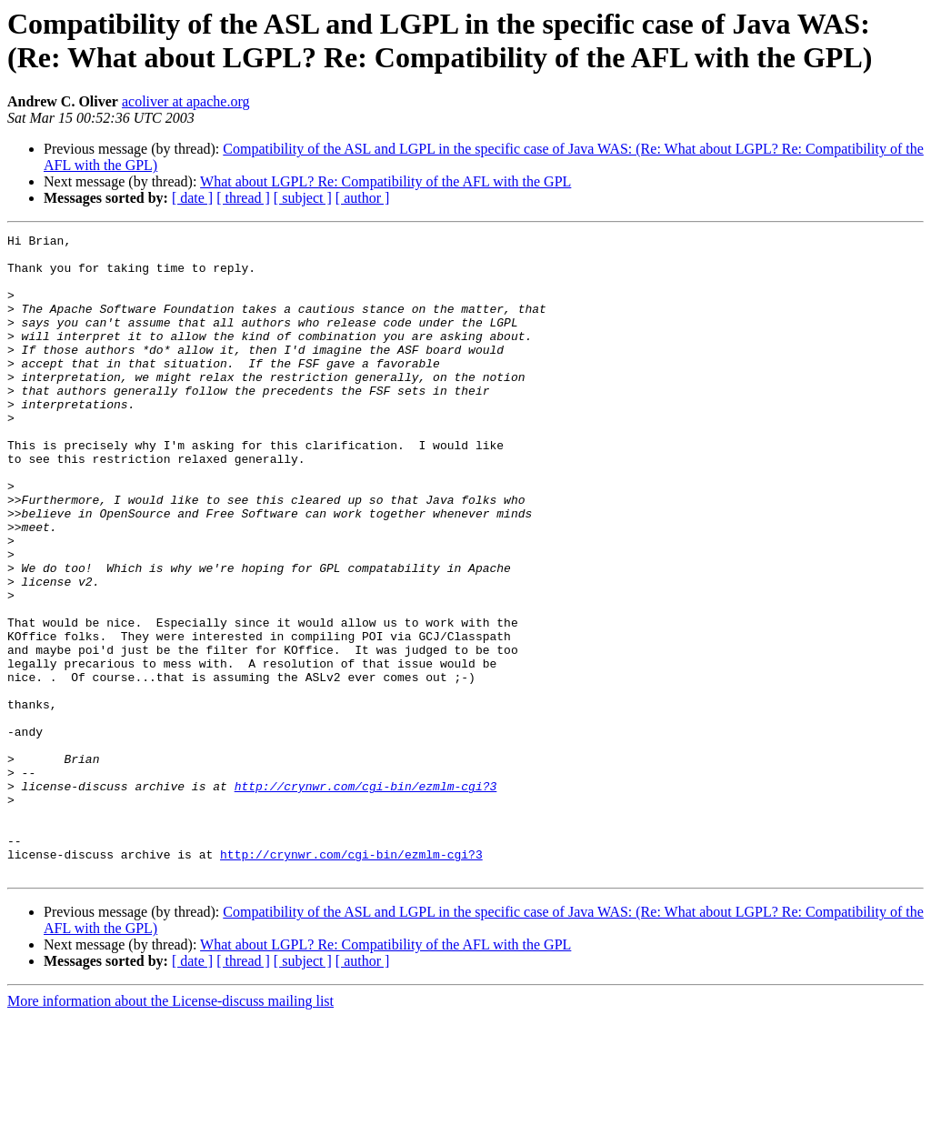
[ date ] (192, 198)
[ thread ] (243, 198)
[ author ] (362, 198)
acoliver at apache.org (186, 101)
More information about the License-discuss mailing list (170, 1129)
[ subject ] (303, 198)
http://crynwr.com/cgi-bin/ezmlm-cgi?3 (366, 897)
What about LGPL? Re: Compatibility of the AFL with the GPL (385, 181)
